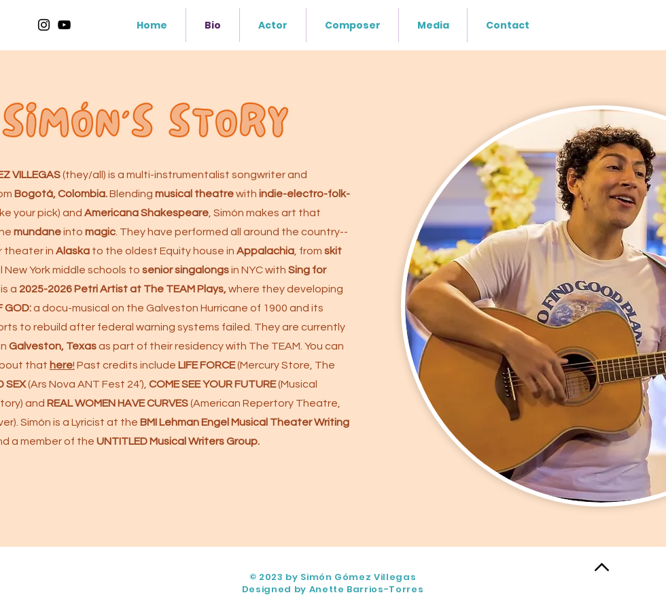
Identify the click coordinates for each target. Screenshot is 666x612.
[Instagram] (44, 25)
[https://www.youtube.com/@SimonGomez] (64, 25)
